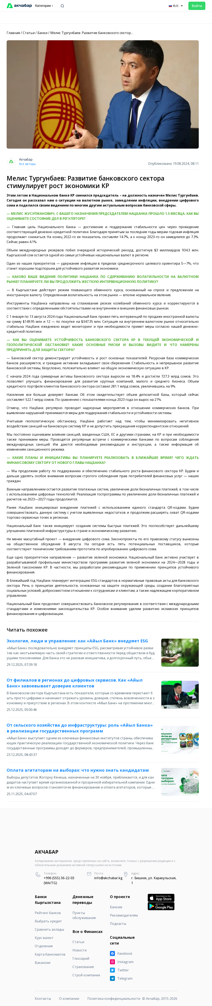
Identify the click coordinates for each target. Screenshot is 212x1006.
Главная (13, 33)
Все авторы (27, 164)
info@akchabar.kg (108, 878)
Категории (44, 6)
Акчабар (26, 159)
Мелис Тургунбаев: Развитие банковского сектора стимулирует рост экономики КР (118, 33)
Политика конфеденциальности (113, 998)
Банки (42, 33)
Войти (197, 6)
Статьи (29, 33)
